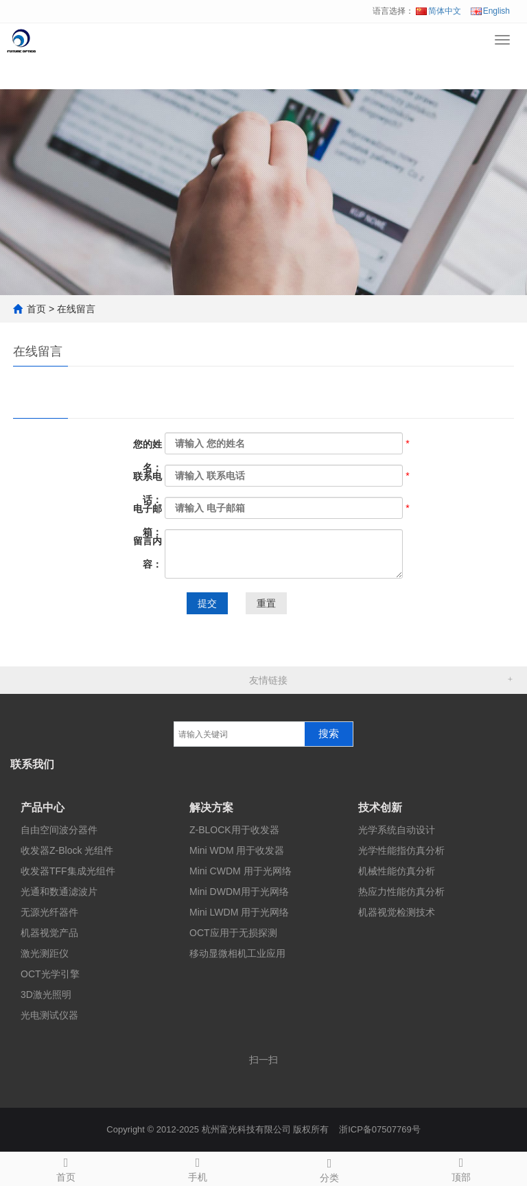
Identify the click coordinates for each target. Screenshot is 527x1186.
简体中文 (438, 11)
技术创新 (380, 807)
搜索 (328, 733)
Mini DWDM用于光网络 (239, 891)
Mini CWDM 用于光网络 (240, 870)
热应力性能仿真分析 (401, 891)
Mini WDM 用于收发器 (236, 850)
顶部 (461, 1167)
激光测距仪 (45, 953)
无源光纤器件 (49, 912)
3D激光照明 (46, 994)
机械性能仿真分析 (396, 870)
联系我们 (32, 764)
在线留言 (76, 308)
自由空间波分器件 (59, 829)
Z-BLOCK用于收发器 (234, 829)
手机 (198, 1167)
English (490, 11)
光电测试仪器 (49, 1015)
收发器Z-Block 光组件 (67, 850)
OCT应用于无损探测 (233, 932)
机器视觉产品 (49, 932)
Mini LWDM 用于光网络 (239, 912)
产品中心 (43, 807)
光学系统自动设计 (396, 829)
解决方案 (211, 807)
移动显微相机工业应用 (237, 953)
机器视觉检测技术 (396, 912)
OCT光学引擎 (50, 973)
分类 (329, 1168)
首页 (36, 308)
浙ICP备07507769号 (380, 1129)
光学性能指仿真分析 (401, 850)
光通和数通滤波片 (59, 891)
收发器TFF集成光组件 (68, 870)
